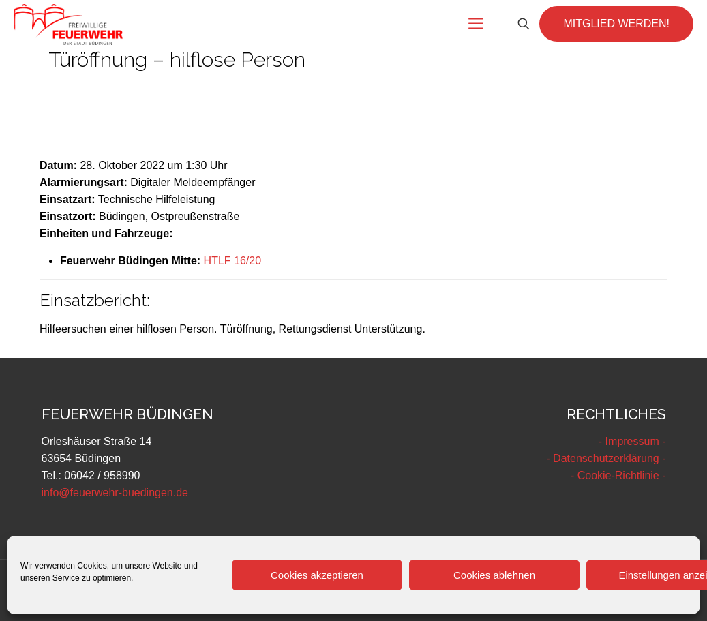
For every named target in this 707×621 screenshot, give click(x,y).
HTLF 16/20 (232, 261)
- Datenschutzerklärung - (605, 458)
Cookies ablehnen (494, 575)
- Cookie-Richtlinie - (618, 475)
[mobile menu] (475, 23)
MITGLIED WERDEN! (616, 23)
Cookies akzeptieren (317, 575)
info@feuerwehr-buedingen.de (115, 492)
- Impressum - (632, 441)
